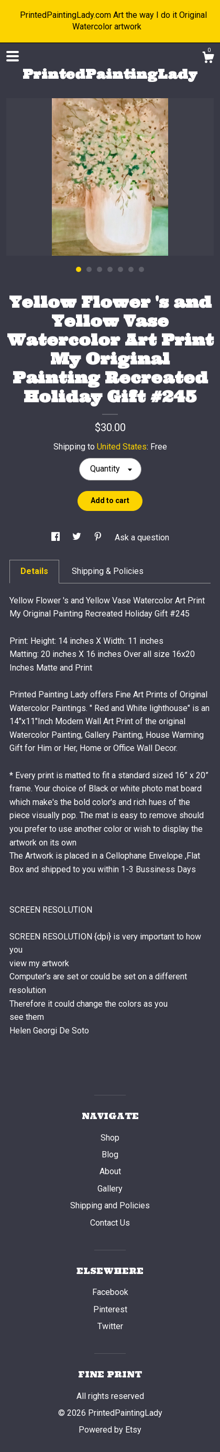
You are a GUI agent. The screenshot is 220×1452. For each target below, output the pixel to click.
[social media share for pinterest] (99, 537)
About (110, 1171)
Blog (110, 1154)
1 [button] (78, 269)
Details (34, 571)
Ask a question (142, 537)
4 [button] (110, 269)
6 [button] (131, 269)
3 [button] (99, 269)
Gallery (110, 1189)
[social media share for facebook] (56, 537)
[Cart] (208, 59)
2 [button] (89, 269)
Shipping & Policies (108, 571)
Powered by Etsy (110, 1430)
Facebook (110, 1292)
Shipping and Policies (110, 1205)
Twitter (110, 1326)
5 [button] (120, 269)
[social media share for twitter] (77, 537)
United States (122, 447)
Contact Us (110, 1223)
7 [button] (141, 269)
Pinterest (110, 1309)
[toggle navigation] (12, 56)
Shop (110, 1138)
